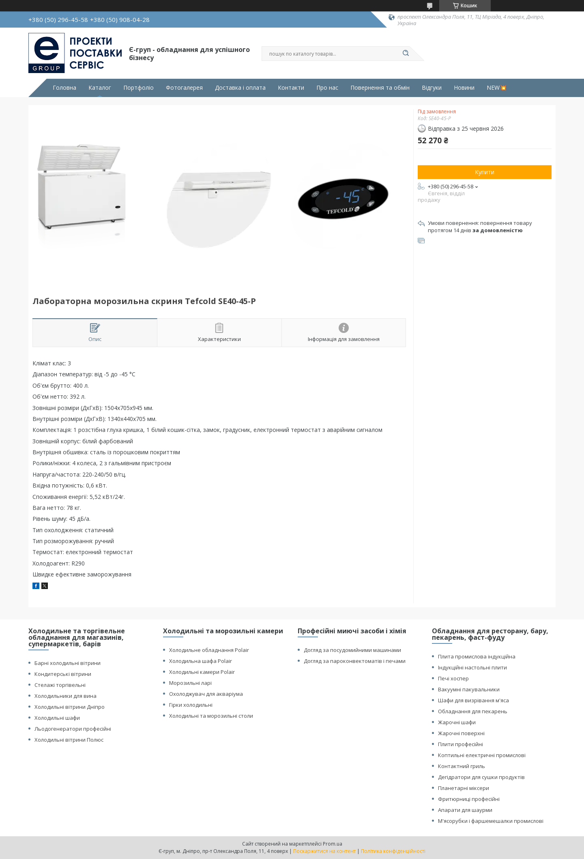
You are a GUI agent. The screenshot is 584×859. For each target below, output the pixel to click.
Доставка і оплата (240, 88)
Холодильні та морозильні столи (211, 715)
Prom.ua (332, 843)
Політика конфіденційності (393, 851)
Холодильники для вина (65, 695)
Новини (464, 88)
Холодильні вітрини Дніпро (69, 706)
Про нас (327, 88)
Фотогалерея (184, 88)
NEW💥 (497, 88)
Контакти (291, 88)
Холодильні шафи (57, 717)
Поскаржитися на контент (324, 851)
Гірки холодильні (191, 704)
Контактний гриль (461, 766)
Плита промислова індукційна (476, 656)
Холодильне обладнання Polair (209, 650)
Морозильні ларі (190, 682)
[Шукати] (405, 53)
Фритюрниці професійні (469, 799)
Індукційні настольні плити (472, 667)
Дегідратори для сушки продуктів (481, 777)
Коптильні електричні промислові (482, 755)
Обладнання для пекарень (472, 711)
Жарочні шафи (457, 722)
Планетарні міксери (463, 788)
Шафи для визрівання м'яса (473, 700)
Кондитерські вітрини (62, 674)
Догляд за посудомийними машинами (352, 650)
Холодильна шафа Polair (200, 661)
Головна (64, 88)
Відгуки (432, 88)
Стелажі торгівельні (60, 684)
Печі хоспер (453, 678)
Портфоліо (138, 88)
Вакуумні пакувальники (469, 689)
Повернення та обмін (380, 88)
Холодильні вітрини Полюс (68, 739)
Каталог (99, 88)
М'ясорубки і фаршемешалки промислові (490, 820)
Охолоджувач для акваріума (206, 693)
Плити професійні (460, 744)
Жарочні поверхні (461, 733)
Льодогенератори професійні (72, 728)
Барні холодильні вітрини (67, 663)
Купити (484, 172)
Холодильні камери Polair (202, 672)
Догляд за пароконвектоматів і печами (355, 661)
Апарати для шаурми (465, 810)
